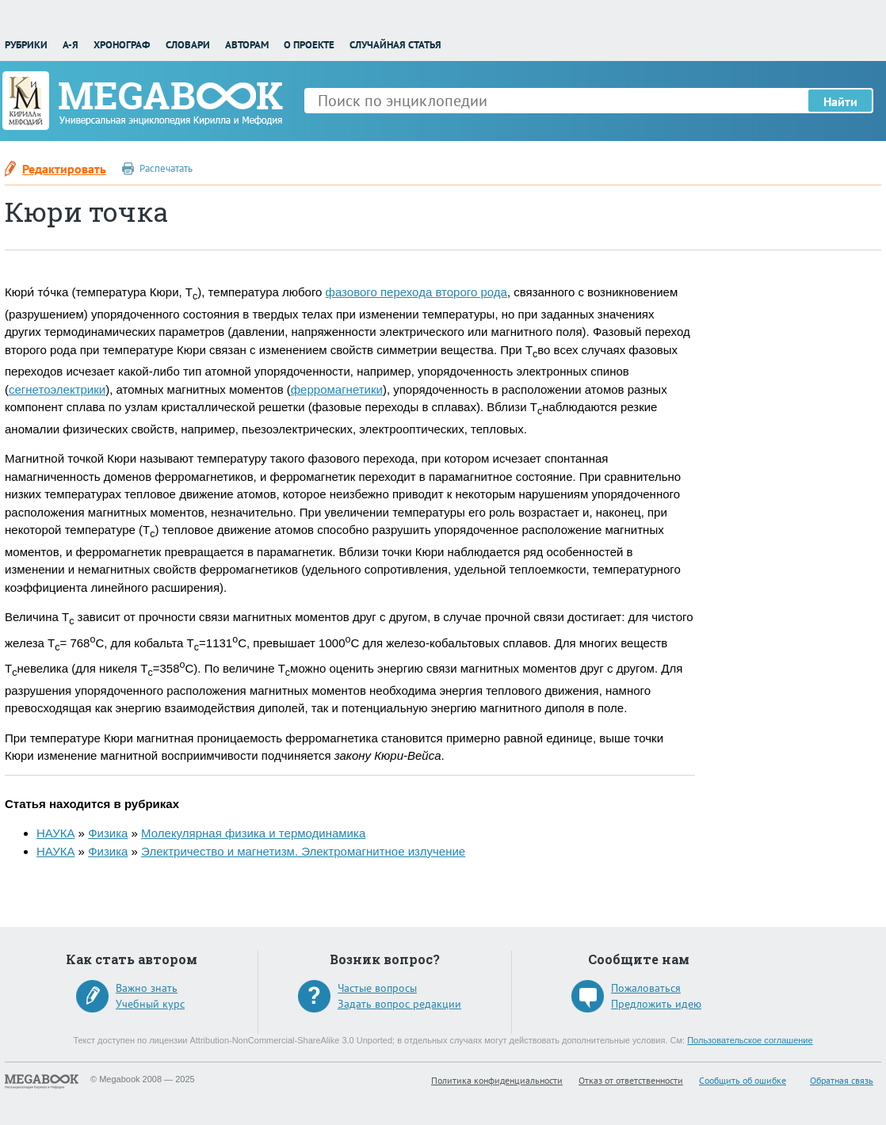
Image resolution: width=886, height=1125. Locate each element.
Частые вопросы (377, 988)
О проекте (309, 44)
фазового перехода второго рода (416, 292)
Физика (108, 833)
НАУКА (55, 833)
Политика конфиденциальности (497, 1080)
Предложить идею (656, 1004)
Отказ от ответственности (631, 1080)
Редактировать (64, 169)
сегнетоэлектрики (57, 389)
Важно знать (147, 988)
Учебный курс (150, 1004)
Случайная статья (395, 44)
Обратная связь (841, 1080)
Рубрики (26, 44)
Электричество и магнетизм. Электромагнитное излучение (303, 851)
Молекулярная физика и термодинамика (253, 833)
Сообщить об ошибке (742, 1080)
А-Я (70, 44)
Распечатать (166, 168)
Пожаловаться (646, 988)
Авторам (247, 44)
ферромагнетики (337, 389)
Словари (188, 44)
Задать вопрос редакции (399, 1004)
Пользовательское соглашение (749, 1040)
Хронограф (122, 44)
